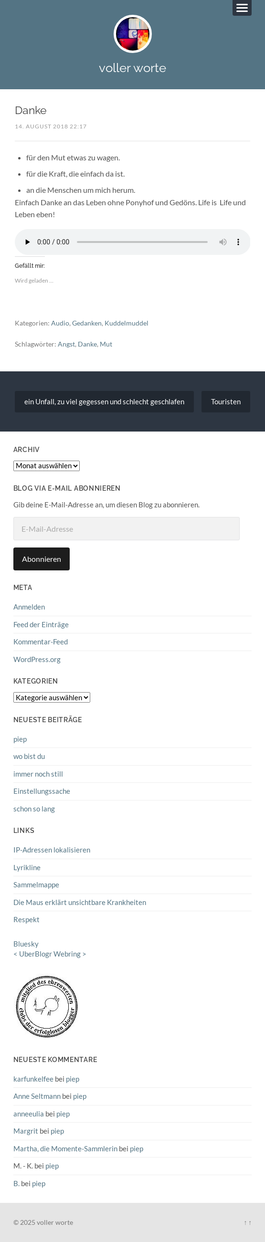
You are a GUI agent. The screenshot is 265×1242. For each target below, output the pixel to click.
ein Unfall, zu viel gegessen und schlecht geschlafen (104, 401)
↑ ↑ (248, 1222)
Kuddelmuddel (126, 323)
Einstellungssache (41, 791)
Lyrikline (27, 867)
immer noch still (38, 773)
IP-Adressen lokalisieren (51, 849)
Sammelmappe (36, 884)
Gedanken (87, 323)
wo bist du (29, 756)
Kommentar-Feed (40, 641)
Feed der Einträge (41, 624)
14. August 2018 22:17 (51, 126)
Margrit (25, 1130)
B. (16, 1183)
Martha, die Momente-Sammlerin (65, 1148)
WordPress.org (37, 659)
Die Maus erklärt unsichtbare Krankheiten (79, 902)
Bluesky (26, 943)
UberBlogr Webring (50, 953)
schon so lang (34, 808)
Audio (60, 323)
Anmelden (29, 606)
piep (20, 739)
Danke (87, 344)
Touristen (226, 401)
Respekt (26, 919)
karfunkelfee (33, 1078)
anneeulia (28, 1113)
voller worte (132, 67)
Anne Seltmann (37, 1096)
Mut (106, 344)
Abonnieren (41, 558)
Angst (66, 344)
